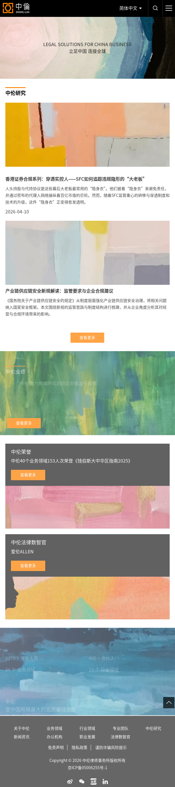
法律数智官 (120, 744)
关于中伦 (21, 735)
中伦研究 (153, 735)
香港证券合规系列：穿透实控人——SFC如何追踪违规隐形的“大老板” (76, 185)
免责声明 (56, 754)
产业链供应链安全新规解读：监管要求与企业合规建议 (59, 297)
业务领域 (54, 735)
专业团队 (120, 735)
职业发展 (87, 744)
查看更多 (87, 344)
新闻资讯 (21, 744)
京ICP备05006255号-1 (87, 775)
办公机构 (54, 744)
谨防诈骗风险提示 (111, 754)
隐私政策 (79, 754)
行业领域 (87, 735)
